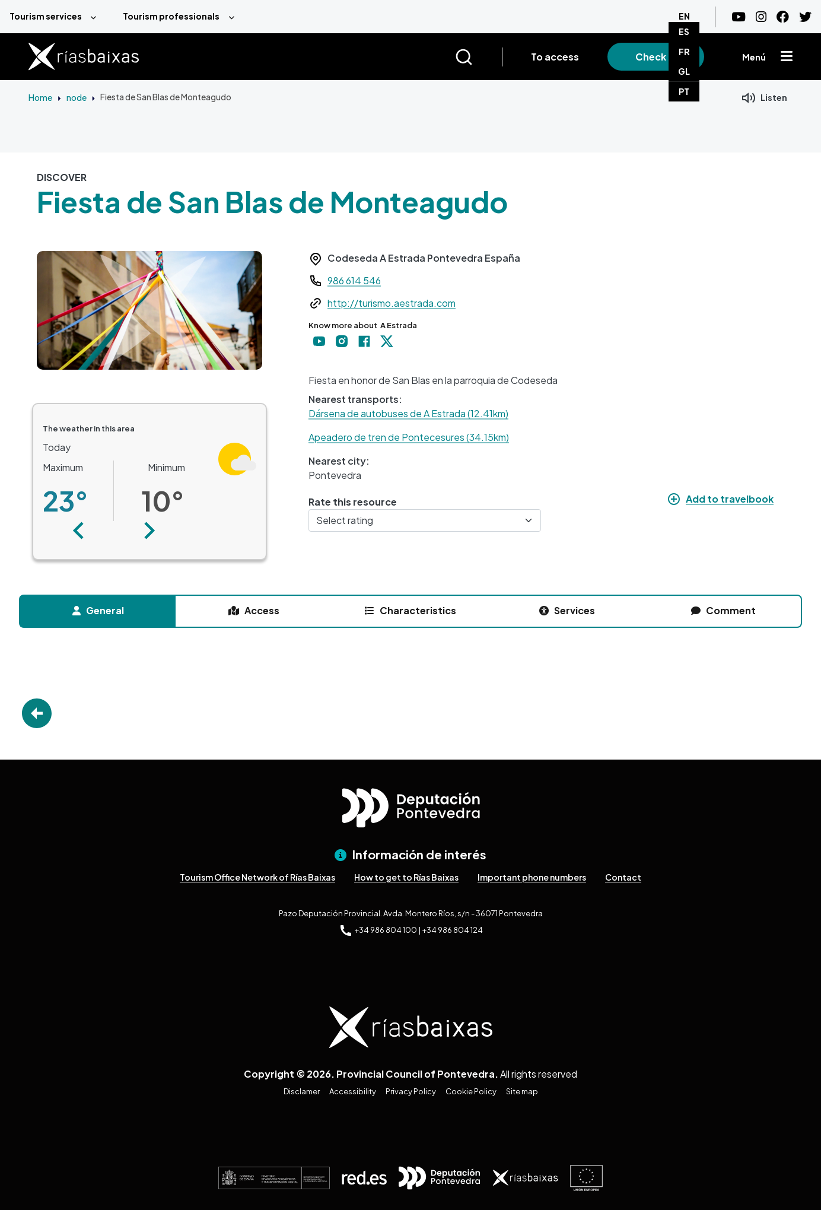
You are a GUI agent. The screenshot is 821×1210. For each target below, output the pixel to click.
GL (684, 71)
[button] (78, 530)
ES (684, 31)
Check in (655, 56)
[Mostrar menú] (787, 57)
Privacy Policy (411, 1091)
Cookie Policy (471, 1091)
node (76, 97)
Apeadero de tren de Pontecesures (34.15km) (408, 437)
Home (40, 97)
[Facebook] (783, 17)
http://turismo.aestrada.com (391, 303)
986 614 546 (354, 280)
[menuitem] (56, 16)
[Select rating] (424, 520)
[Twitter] (805, 17)
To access (555, 56)
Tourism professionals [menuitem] (171, 16)
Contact (623, 877)
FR (684, 51)
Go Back (37, 713)
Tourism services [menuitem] (45, 16)
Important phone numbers (532, 877)
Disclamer (302, 1091)
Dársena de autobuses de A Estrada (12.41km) (408, 413)
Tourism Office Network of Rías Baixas (257, 877)
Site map (522, 1091)
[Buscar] (478, 56)
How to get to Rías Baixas (406, 877)
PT (684, 91)
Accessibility (352, 1091)
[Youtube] (738, 17)
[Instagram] (761, 17)
